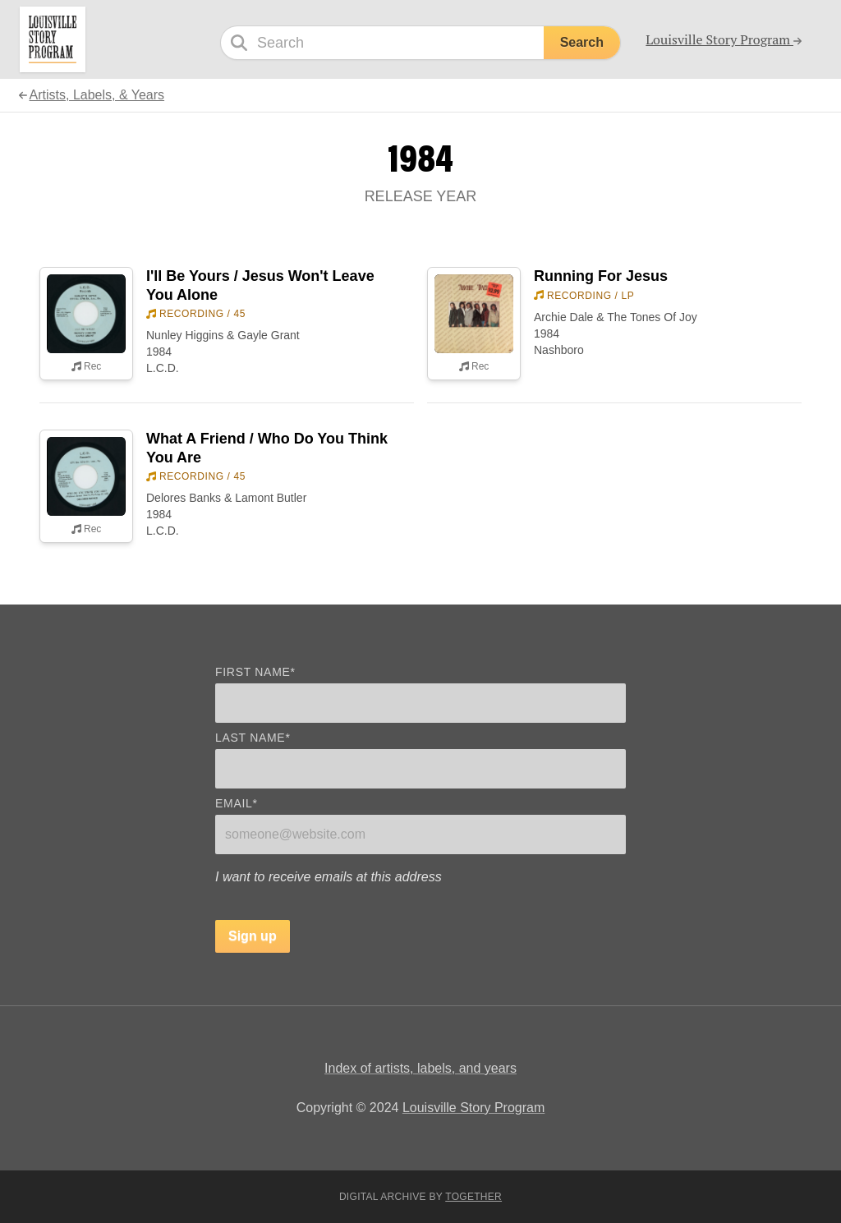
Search (582, 42)
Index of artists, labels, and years (420, 1068)
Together (473, 1196)
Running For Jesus (601, 276)
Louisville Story (724, 39)
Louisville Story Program (473, 1108)
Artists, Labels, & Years (97, 95)
